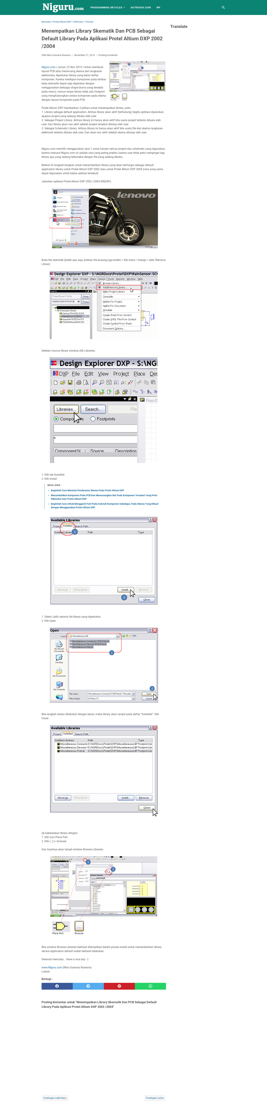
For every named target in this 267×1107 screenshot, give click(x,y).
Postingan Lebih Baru (55, 1098)
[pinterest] (119, 986)
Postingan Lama (154, 1098)
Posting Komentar (108, 55)
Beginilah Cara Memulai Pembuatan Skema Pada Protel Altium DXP (87, 490)
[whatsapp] (150, 986)
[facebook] (57, 986)
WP (158, 7)
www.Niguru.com (52, 967)
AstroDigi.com (141, 7)
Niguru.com (49, 67)
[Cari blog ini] (223, 7)
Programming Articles (106, 7)
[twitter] (88, 986)
